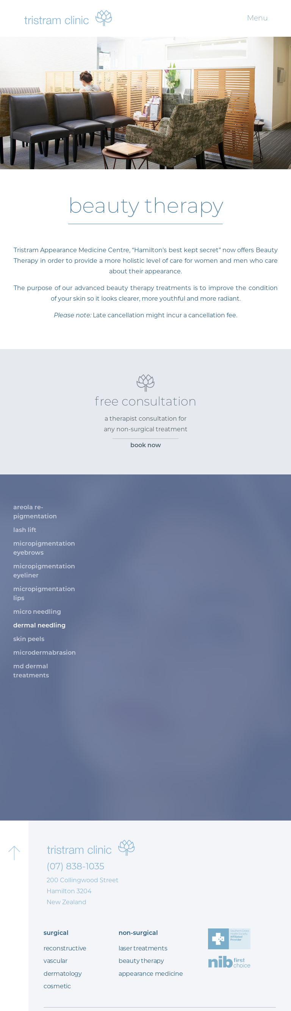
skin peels (28, 639)
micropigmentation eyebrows (44, 548)
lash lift (24, 530)
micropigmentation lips (44, 593)
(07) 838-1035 (75, 866)
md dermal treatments (31, 671)
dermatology (63, 973)
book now (145, 445)
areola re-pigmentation (35, 512)
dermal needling (39, 625)
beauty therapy (141, 960)
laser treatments (143, 948)
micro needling (37, 611)
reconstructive (65, 948)
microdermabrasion (44, 652)
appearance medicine (151, 973)
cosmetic (57, 986)
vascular (55, 960)
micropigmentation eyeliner (44, 571)
